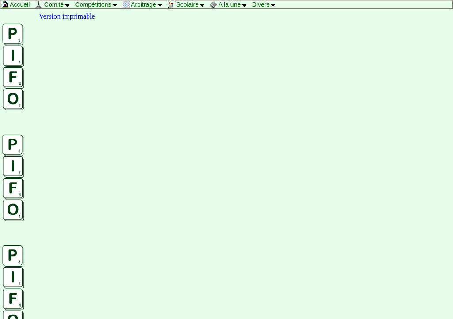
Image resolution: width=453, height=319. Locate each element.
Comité (55, 4)
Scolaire (188, 4)
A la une (231, 4)
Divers (266, 4)
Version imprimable (67, 16)
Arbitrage (144, 4)
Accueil (18, 4)
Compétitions (98, 4)
